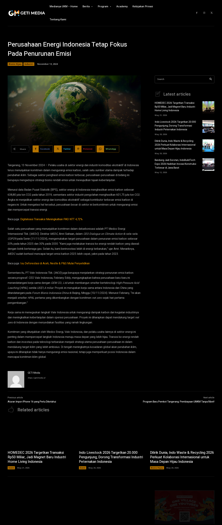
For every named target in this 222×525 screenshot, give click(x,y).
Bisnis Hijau (15, 64)
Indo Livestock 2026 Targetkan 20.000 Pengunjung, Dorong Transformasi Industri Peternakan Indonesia (175, 125)
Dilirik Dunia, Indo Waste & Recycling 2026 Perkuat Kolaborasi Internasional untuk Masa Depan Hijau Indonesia (175, 143)
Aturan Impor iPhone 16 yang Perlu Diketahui (32, 402)
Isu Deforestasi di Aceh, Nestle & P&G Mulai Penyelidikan (55, 263)
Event (11, 467)
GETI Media (34, 373)
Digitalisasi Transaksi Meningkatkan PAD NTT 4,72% (51, 219)
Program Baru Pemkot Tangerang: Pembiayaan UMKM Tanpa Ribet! (178, 402)
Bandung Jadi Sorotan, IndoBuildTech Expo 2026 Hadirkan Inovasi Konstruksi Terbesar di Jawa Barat (175, 162)
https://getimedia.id (36, 377)
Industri (28, 64)
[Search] (210, 79)
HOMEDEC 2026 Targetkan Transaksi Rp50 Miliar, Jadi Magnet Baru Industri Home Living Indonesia (175, 106)
